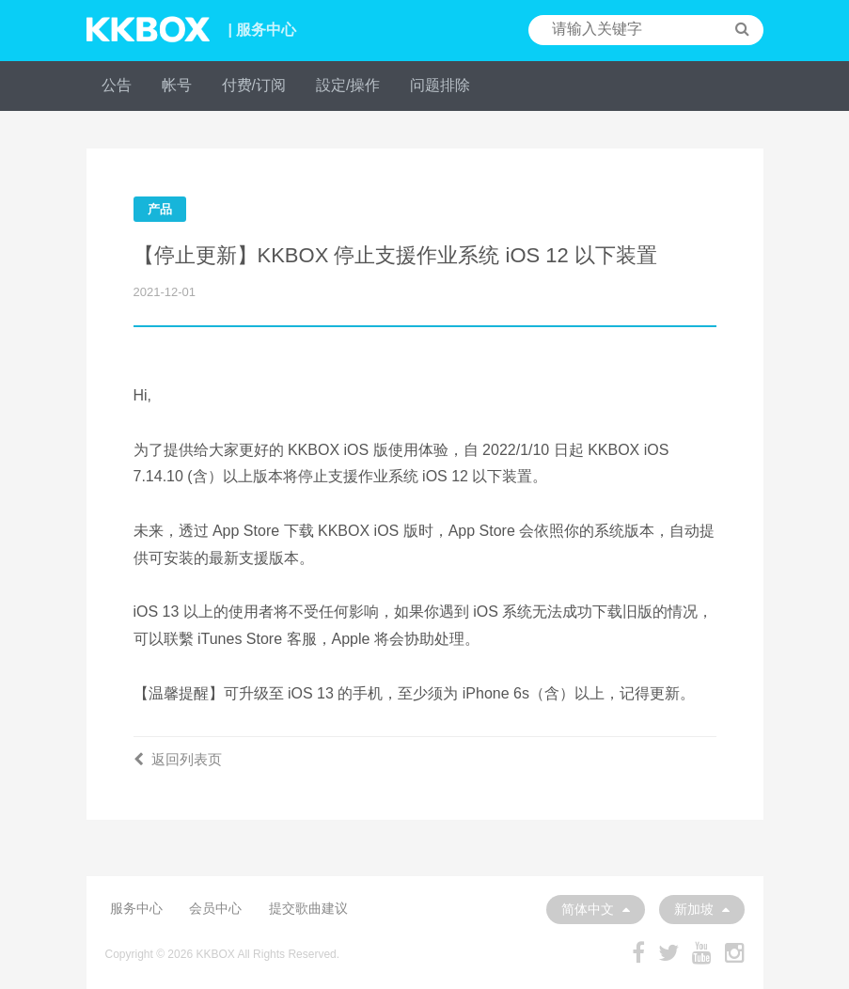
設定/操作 (348, 85)
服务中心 (136, 908)
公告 (117, 85)
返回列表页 (178, 759)
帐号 (177, 85)
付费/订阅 (254, 85)
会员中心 (215, 908)
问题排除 (440, 85)
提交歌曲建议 (308, 908)
